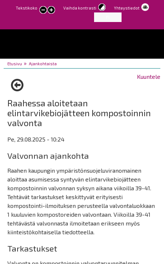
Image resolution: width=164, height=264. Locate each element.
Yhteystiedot (126, 8)
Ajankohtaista (43, 63)
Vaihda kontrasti (79, 8)
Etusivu (14, 63)
